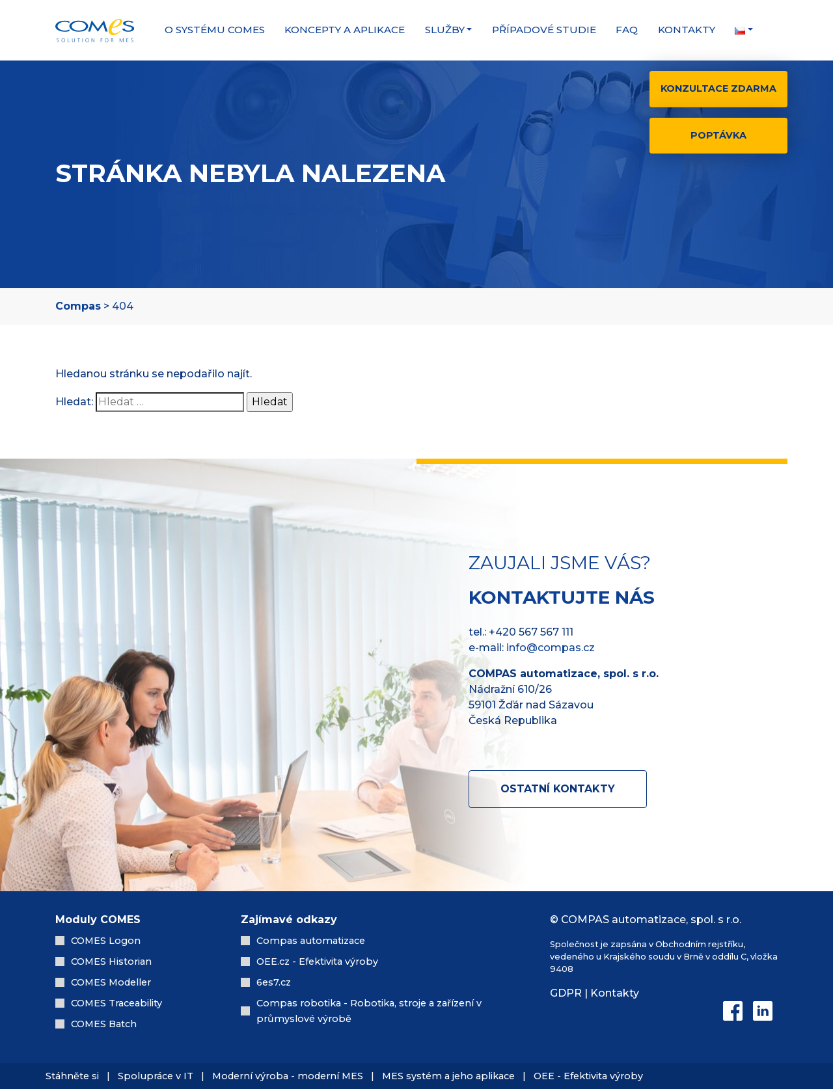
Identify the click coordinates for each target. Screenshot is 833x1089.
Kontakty (686, 29)
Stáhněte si (72, 1076)
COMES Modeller (111, 982)
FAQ (627, 29)
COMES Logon (106, 941)
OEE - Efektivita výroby (588, 1076)
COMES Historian (111, 961)
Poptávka (718, 135)
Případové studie (544, 29)
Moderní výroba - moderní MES (287, 1076)
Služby (445, 29)
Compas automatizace (310, 941)
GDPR (566, 993)
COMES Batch (104, 1024)
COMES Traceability (116, 1003)
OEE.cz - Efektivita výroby (317, 961)
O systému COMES (215, 29)
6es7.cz (273, 982)
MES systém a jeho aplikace (448, 1076)
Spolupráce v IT (157, 1076)
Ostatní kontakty (557, 789)
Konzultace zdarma (718, 88)
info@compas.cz (550, 647)
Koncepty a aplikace (344, 29)
